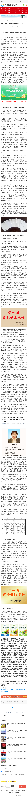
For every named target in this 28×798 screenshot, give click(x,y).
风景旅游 (24, 10)
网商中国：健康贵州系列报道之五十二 (19, 712)
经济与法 (10, 12)
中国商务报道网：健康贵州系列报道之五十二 (8, 712)
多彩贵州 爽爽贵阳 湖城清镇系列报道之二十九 (16, 752)
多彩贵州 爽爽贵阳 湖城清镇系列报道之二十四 (16, 759)
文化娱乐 (3, 12)
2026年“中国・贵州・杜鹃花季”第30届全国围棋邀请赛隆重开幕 (17, 731)
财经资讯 (10, 10)
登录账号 (10, 771)
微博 (26, 5)
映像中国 (3, 10)
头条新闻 (3, 8)
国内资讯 (10, 8)
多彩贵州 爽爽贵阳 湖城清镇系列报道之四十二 (16, 724)
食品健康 (24, 12)
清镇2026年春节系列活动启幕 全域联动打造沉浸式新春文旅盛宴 (16, 745)
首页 (7, 20)
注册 (23, 1)
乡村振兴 (17, 12)
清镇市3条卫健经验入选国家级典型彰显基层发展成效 (16, 738)
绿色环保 (17, 10)
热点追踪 (11, 20)
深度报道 (17, 8)
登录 (20, 1)
